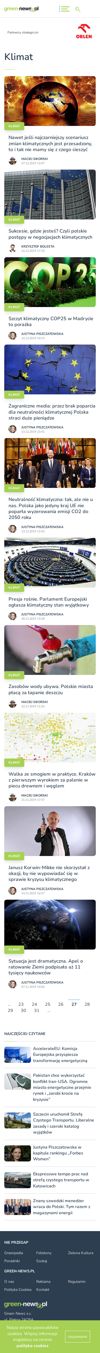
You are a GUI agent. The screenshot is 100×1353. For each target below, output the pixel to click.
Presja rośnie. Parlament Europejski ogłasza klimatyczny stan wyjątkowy (49, 602)
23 (21, 1005)
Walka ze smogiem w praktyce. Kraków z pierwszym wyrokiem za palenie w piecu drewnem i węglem (52, 780)
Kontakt (42, 1289)
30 (23, 1011)
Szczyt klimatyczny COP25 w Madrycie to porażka (51, 321)
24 (34, 1005)
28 (87, 1005)
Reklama (43, 1281)
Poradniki (12, 1261)
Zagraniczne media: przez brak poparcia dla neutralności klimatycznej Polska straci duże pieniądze (52, 412)
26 (60, 1005)
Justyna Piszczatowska (42, 334)
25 (47, 1005)
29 (10, 1011)
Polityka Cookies (18, 1289)
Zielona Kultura (80, 1252)
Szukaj (41, 1261)
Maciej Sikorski (34, 159)
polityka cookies (33, 1346)
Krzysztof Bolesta (37, 246)
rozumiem (77, 1337)
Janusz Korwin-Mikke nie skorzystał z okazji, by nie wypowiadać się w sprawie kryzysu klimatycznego (49, 873)
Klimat (14, 126)
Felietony (43, 1252)
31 (36, 1011)
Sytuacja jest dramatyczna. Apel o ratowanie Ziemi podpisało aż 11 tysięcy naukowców (46, 967)
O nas (9, 1281)
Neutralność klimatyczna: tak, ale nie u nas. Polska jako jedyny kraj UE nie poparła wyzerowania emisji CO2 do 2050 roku (51, 508)
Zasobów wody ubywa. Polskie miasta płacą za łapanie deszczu (51, 689)
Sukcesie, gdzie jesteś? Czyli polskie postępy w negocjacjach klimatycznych (50, 234)
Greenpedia (13, 1252)
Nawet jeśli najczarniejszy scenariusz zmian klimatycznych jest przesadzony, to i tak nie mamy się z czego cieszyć (50, 143)
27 (74, 1005)
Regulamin (77, 1281)
